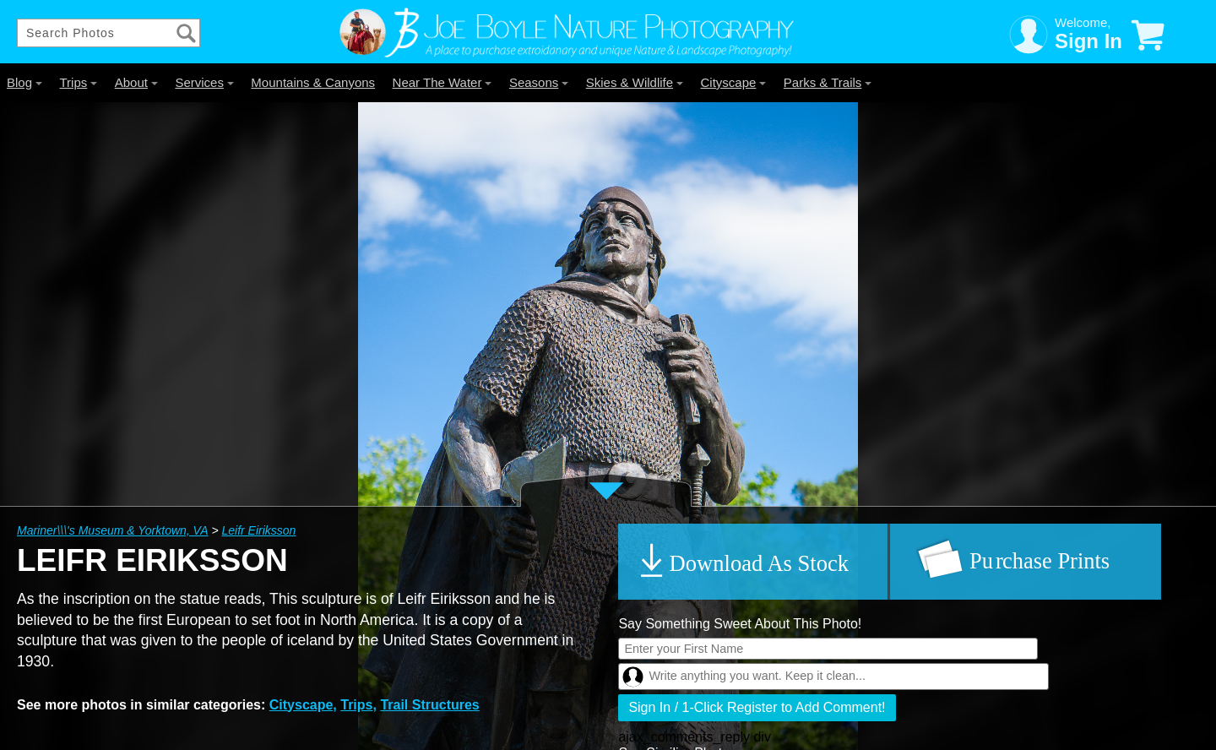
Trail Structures (429, 705)
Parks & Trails (828, 82)
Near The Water (442, 82)
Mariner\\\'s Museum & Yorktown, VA (113, 530)
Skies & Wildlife (634, 82)
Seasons (538, 82)
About (136, 82)
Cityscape (734, 82)
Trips (78, 82)
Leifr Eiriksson (258, 530)
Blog (24, 82)
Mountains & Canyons (313, 82)
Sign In (1088, 41)
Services (204, 82)
